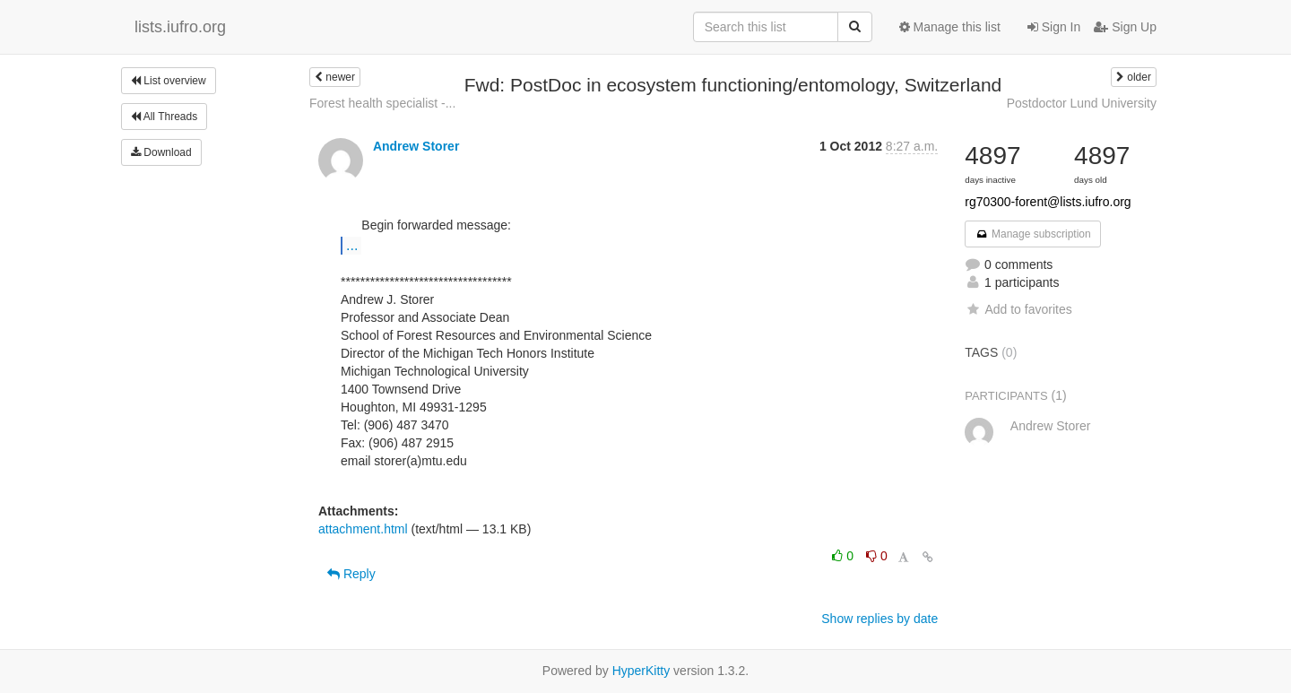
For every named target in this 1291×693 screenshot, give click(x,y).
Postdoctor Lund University (1082, 103)
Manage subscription (1033, 234)
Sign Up (1125, 27)
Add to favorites (1018, 309)
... (352, 245)
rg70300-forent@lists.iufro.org (1048, 202)
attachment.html (363, 529)
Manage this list (950, 27)
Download (161, 152)
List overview (168, 80)
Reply (351, 574)
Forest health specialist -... (382, 103)
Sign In (1053, 27)
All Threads (164, 116)
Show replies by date (879, 618)
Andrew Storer (416, 146)
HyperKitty (641, 670)
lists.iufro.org (180, 27)
